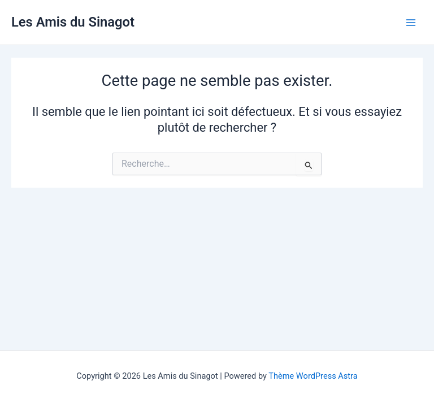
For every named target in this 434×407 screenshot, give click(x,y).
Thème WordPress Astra (312, 376)
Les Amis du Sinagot (72, 22)
